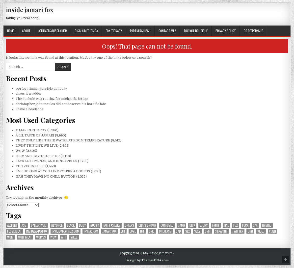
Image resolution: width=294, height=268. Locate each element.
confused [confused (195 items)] (166, 225)
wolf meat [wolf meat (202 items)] (25, 237)
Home (10, 30)
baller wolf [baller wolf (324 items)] (39, 225)
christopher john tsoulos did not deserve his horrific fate (61, 104)
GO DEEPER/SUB (253, 30)
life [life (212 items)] (123, 231)
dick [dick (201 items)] (192, 225)
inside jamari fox (29, 10)
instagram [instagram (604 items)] (91, 231)
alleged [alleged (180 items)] (12, 225)
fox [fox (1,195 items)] (235, 225)
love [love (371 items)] (133, 231)
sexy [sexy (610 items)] (197, 231)
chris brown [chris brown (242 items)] (147, 225)
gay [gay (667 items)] (255, 225)
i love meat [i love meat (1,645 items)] (14, 231)
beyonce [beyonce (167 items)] (56, 225)
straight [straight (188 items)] (221, 231)
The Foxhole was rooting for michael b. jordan (52, 99)
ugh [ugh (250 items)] (250, 231)
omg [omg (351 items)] (152, 231)
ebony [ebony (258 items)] (204, 225)
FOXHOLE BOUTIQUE (196, 30)
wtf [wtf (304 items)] (63, 237)
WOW (20, 151)
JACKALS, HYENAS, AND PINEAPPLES (46, 161)
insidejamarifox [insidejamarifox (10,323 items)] (36, 231)
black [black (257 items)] (71, 225)
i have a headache (29, 109)
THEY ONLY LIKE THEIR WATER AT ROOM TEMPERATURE (63, 140)
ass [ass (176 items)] (24, 225)
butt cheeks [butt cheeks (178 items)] (112, 225)
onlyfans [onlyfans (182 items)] (165, 231)
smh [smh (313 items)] (208, 231)
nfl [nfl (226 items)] (142, 231)
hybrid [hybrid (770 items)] (266, 225)
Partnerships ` (140, 30)
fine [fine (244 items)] (226, 225)
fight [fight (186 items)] (215, 225)
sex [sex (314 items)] (187, 231)
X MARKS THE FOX (31, 130)
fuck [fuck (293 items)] (245, 225)
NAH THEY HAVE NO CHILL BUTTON (46, 176)
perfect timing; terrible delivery (41, 88)
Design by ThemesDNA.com (147, 260)
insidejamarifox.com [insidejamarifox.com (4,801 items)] (65, 231)
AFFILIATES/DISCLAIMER (52, 30)
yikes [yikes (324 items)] (74, 237)
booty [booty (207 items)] (94, 225)
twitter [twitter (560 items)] (237, 231)
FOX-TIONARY (114, 30)
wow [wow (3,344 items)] (53, 237)
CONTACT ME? (167, 30)
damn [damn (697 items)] (181, 225)
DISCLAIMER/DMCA (86, 30)
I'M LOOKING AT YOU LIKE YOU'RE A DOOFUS (53, 171)
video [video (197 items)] (261, 231)
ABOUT (26, 30)
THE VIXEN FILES (30, 166)
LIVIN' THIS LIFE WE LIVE (37, 145)
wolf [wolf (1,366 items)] (10, 237)
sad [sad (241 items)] (178, 231)
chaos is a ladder (29, 93)
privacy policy (225, 30)
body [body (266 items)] (82, 225)
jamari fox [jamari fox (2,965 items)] (109, 231)
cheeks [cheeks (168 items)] (129, 225)
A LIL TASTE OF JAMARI (35, 135)
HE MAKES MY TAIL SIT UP (38, 156)
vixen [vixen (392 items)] (272, 231)
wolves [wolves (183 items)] (41, 237)
